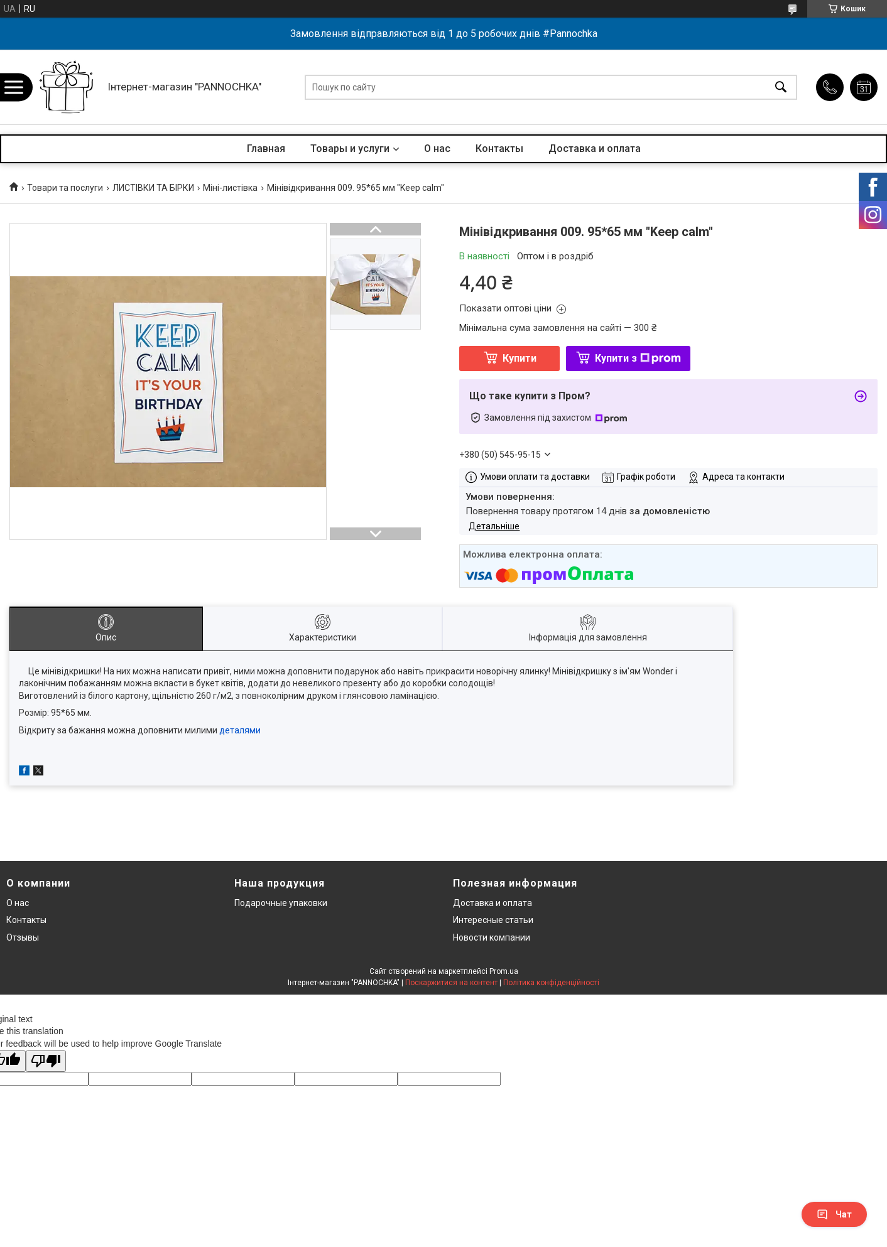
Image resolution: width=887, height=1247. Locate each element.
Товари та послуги (65, 188)
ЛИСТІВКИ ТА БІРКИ (153, 188)
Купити (519, 358)
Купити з (638, 358)
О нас (437, 148)
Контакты (499, 148)
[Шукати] (781, 87)
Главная (266, 148)
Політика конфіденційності (551, 982)
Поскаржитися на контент (451, 982)
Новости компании (491, 937)
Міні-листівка (230, 188)
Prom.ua (503, 971)
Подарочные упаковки (280, 903)
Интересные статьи (493, 920)
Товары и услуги (349, 148)
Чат (834, 1214)
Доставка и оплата (594, 148)
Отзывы (22, 937)
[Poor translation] (46, 1061)
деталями (240, 730)
